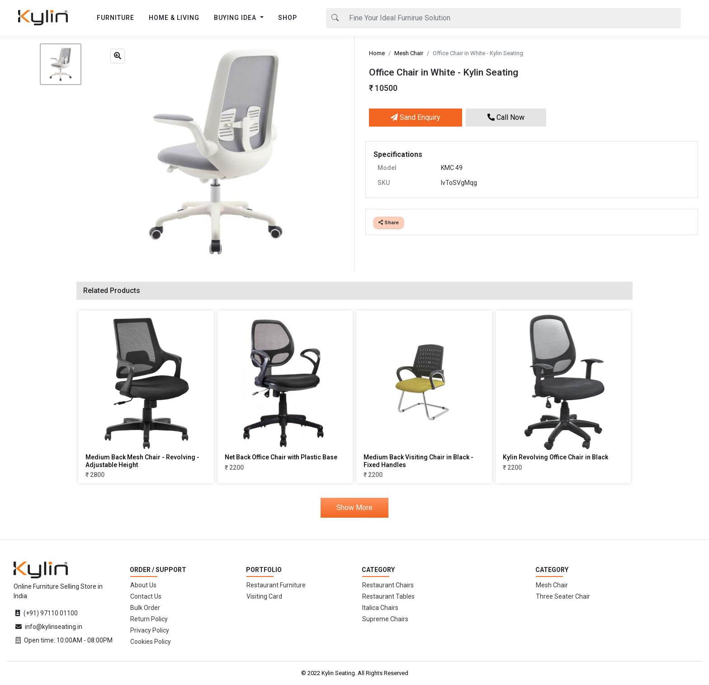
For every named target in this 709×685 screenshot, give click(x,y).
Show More (354, 507)
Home (377, 53)
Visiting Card (264, 596)
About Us (143, 585)
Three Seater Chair (563, 596)
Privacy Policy (149, 630)
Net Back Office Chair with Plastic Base (281, 457)
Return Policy (149, 619)
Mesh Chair (408, 53)
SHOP (287, 17)
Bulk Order (145, 607)
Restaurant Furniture (276, 585)
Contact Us (145, 596)
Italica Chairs (380, 607)
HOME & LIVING (174, 17)
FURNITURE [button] (115, 17)
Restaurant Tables (388, 596)
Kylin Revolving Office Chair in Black (555, 457)
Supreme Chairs (385, 619)
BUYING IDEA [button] (236, 17)
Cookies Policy (150, 641)
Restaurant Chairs (388, 585)
